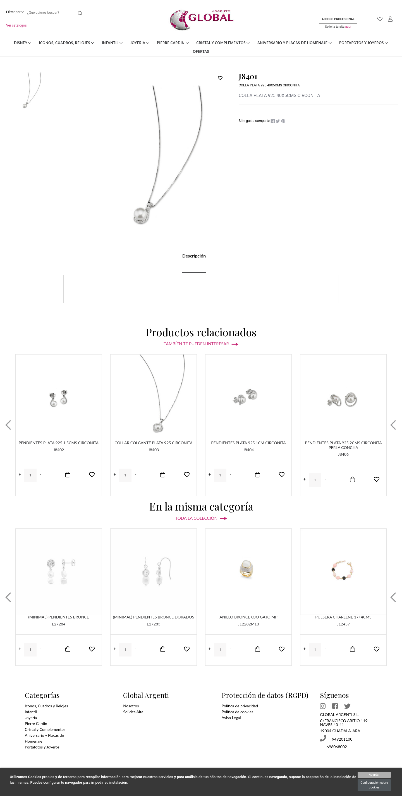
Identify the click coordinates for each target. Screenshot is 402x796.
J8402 (58, 449)
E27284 (59, 624)
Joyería (31, 717)
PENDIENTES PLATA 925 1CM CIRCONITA (248, 442)
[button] (8, 425)
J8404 (248, 449)
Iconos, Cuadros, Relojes (66, 43)
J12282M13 (248, 624)
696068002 (336, 746)
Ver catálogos (16, 25)
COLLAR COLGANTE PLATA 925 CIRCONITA (153, 442)
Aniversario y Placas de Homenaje (294, 43)
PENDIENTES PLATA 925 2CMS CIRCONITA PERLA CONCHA (343, 445)
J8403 (153, 449)
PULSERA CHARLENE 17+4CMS (343, 617)
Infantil (112, 43)
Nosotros (131, 705)
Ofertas (201, 51)
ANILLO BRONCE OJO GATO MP (248, 617)
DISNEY (23, 43)
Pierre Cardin (173, 43)
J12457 (343, 624)
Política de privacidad (240, 705)
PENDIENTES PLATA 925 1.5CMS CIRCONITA (59, 442)
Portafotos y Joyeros (363, 43)
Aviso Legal (231, 717)
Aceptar (374, 774)
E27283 (154, 624)
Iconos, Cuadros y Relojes (46, 705)
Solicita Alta (133, 711)
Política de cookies (237, 711)
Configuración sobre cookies (374, 785)
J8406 (343, 454)
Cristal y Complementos (223, 43)
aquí (348, 27)
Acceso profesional (338, 19)
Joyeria (139, 43)
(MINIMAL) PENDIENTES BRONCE (58, 617)
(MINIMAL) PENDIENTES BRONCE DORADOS (153, 617)
